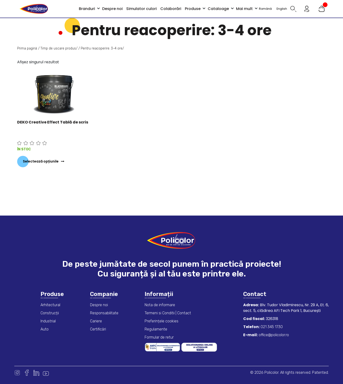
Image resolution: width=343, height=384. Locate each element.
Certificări (98, 329)
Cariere (96, 321)
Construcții (49, 313)
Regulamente (156, 329)
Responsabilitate (104, 313)
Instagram (17, 373)
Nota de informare (160, 305)
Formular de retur (159, 337)
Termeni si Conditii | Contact (168, 313)
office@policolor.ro (273, 335)
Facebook (27, 373)
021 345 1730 (271, 327)
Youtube (46, 373)
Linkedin (36, 373)
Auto (44, 329)
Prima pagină (27, 48)
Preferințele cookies (161, 321)
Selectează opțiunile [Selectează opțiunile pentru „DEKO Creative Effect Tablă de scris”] (41, 161)
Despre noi (99, 305)
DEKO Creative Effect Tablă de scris (52, 122)
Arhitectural (50, 305)
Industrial (48, 321)
